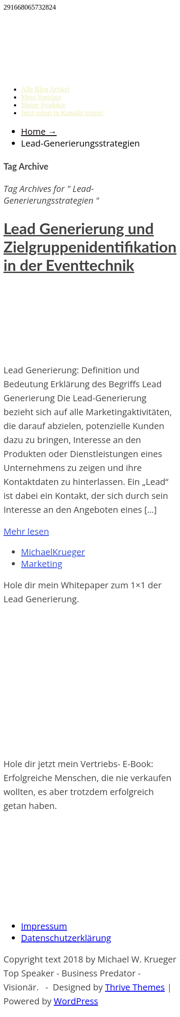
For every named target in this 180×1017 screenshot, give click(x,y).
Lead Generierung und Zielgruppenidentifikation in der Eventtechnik (90, 246)
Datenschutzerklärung (66, 938)
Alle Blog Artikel (45, 89)
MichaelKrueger (53, 552)
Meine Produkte (43, 105)
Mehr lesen (26, 531)
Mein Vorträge (41, 97)
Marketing (41, 564)
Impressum (44, 926)
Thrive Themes (135, 987)
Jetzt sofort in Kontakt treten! (62, 112)
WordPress (76, 1001)
